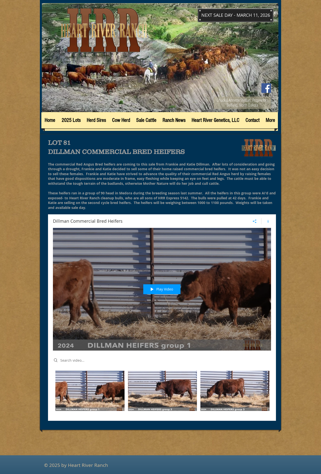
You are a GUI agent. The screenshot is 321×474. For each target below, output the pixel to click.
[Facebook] (266, 88)
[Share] (254, 221)
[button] (235, 15)
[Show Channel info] (266, 221)
